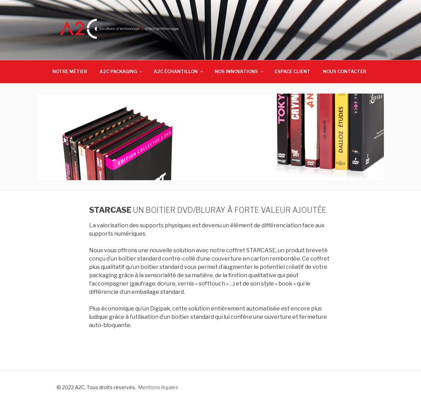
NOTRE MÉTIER (69, 71)
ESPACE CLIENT (292, 71)
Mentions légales (158, 387)
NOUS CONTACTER (344, 71)
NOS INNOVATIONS (239, 71)
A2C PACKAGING (121, 71)
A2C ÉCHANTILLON (179, 71)
